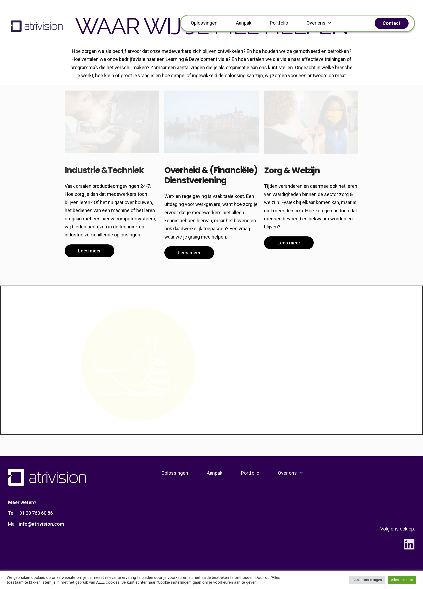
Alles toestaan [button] (402, 580)
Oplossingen (204, 23)
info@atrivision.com (41, 524)
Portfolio (279, 23)
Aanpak (243, 23)
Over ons (318, 23)
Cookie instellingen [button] (367, 580)
